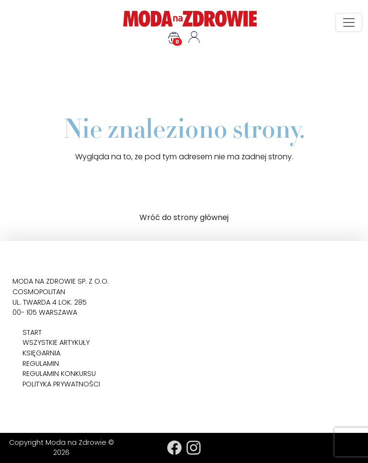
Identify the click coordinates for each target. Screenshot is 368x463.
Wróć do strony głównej (184, 217)
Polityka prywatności (61, 384)
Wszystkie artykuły (56, 342)
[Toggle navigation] (348, 22)
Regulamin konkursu (59, 373)
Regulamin (41, 363)
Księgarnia (41, 353)
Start (32, 332)
